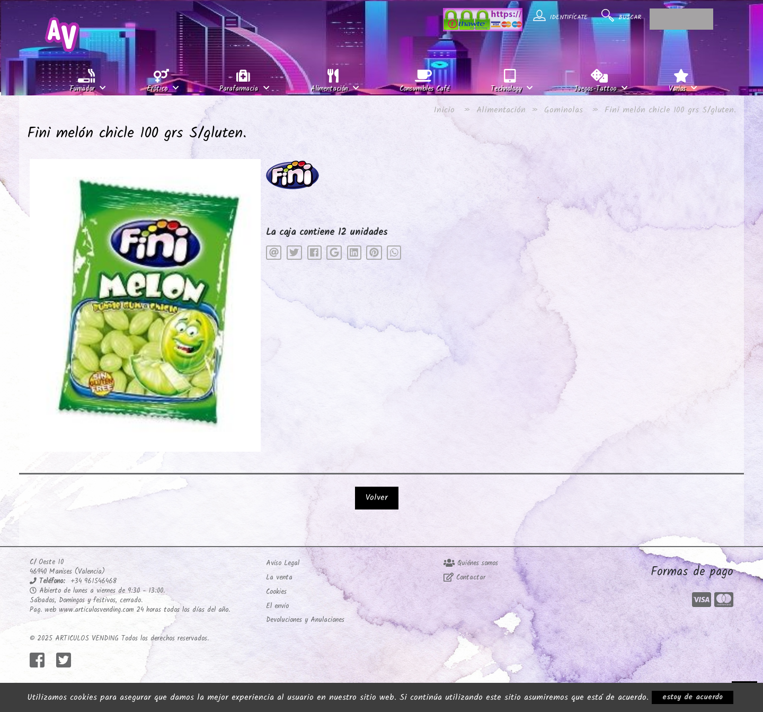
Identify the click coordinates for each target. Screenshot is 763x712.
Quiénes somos (470, 563)
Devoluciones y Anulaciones (305, 620)
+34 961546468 (93, 581)
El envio (277, 606)
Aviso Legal (282, 563)
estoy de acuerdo (692, 697)
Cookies (276, 591)
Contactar (464, 577)
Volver (377, 497)
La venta (279, 577)
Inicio (444, 110)
